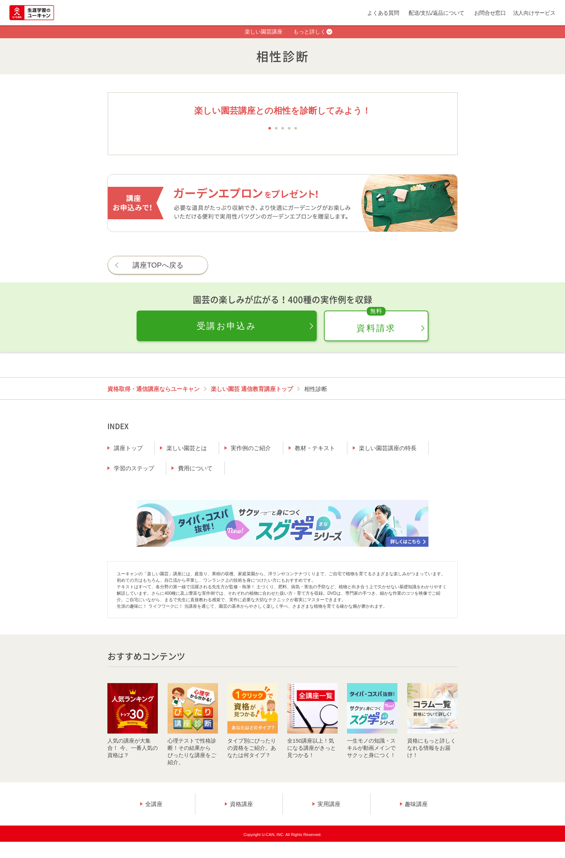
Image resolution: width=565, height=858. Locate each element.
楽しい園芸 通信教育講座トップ (252, 389)
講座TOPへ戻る (158, 265)
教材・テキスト (315, 448)
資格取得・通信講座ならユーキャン (153, 389)
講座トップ (128, 448)
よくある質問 (383, 13)
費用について (195, 468)
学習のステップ (134, 468)
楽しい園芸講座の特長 (388, 448)
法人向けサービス (534, 13)
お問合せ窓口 (490, 13)
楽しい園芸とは (186, 448)
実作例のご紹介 (251, 448)
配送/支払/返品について (436, 13)
